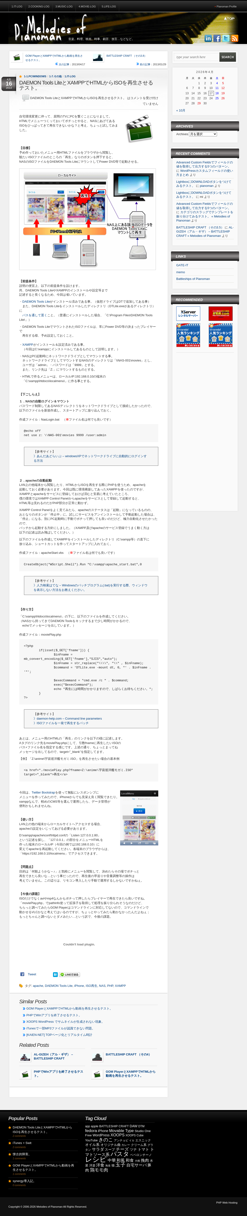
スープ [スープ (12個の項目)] (110, 1149)
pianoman (206, 186)
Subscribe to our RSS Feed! (235, 38)
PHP (110, 986)
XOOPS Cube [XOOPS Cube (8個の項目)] (134, 1135)
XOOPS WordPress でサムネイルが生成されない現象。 (65, 1021)
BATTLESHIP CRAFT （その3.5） (200, 227)
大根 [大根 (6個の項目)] (137, 1160)
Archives (182, 134)
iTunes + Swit (22, 1143)
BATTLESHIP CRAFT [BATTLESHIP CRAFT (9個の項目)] (114, 1126)
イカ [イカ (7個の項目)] (131, 1140)
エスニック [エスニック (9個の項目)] (143, 1140)
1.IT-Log (17, 6)
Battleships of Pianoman (193, 279)
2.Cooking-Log (38, 6)
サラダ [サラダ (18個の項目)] (98, 1149)
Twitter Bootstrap (43, 792)
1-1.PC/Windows (35, 76)
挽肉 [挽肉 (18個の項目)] (145, 1160)
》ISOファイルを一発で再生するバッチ (61, 723)
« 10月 (180, 110)
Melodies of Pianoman (49, 1206)
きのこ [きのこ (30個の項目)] (106, 1139)
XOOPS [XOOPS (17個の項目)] (118, 1135)
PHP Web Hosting (226, 1202)
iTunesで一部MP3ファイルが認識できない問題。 (60, 1028)
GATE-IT (182, 265)
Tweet (32, 974)
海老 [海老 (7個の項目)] (108, 1165)
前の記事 (143, 64)
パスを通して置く (34, 315)
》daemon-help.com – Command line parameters (68, 718)
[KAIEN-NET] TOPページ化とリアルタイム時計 (59, 1035)
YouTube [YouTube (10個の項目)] (91, 1140)
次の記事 (62, 64)
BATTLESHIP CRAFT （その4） (129, 1054)
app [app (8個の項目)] (87, 1126)
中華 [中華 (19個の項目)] (112, 1160)
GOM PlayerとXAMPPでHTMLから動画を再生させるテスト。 (69, 1008)
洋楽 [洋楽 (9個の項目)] (92, 1165)
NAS (102, 986)
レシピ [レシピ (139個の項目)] (96, 1159)
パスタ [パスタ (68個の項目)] (120, 1153)
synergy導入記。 (24, 1181)
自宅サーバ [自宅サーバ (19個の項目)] (136, 1165)
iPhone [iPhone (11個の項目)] (103, 1131)
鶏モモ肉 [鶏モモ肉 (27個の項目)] (99, 1169)
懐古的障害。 (22, 1154)
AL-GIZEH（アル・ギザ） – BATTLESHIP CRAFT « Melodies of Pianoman (205, 232)
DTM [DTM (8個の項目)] (141, 1126)
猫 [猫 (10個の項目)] (113, 1165)
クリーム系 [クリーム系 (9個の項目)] (139, 1145)
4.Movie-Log (87, 6)
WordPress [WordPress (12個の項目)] (101, 1135)
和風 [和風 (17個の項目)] (121, 1160)
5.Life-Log (109, 6)
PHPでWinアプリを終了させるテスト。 (54, 1015)
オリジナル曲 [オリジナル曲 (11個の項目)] (110, 1145)
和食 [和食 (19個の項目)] (130, 1160)
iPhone (79, 986)
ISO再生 (91, 986)
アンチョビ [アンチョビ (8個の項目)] (121, 1140)
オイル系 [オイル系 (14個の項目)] (92, 1145)
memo (180, 272)
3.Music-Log (64, 6)
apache (38, 986)
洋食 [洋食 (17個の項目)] (100, 1165)
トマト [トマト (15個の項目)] (143, 1149)
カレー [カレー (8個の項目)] (125, 1145)
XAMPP (27, 344)
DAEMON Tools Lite (36, 301)
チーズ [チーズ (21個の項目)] (122, 1149)
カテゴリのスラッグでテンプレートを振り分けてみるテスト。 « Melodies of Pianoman (204, 216)
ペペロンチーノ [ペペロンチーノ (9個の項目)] (141, 1155)
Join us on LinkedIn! (208, 38)
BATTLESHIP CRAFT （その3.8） (126, 55)
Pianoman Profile (227, 6)
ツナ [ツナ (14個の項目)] (133, 1149)
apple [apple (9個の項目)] (94, 1126)
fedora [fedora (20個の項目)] (91, 1130)
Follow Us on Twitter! (226, 38)
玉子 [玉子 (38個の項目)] (120, 1165)
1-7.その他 (55, 76)
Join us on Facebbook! (217, 38)
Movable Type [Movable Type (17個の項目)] (121, 1130)
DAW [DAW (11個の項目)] (133, 1126)
